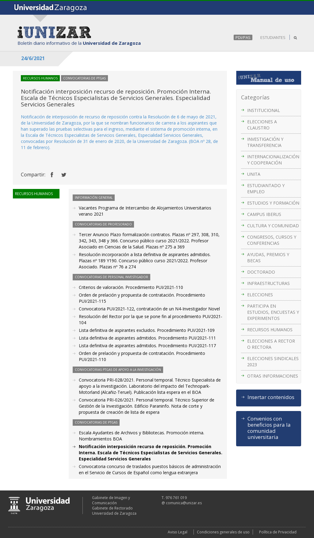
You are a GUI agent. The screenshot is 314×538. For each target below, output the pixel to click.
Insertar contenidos (270, 397)
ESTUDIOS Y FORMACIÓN (273, 203)
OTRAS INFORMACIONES (272, 376)
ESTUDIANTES (272, 37)
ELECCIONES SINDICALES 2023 (273, 361)
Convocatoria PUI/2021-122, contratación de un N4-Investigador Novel (149, 309)
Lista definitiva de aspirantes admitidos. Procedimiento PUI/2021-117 (147, 345)
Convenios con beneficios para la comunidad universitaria (269, 428)
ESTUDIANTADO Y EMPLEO (266, 188)
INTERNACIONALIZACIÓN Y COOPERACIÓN (273, 160)
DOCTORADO (261, 272)
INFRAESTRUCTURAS (268, 283)
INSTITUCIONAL (263, 110)
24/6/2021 (33, 58)
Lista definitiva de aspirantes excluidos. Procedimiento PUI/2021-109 (147, 330)
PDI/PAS (243, 37)
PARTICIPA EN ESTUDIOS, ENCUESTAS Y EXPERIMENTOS (273, 312)
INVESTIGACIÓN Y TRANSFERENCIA (265, 142)
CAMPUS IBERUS (264, 214)
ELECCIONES (260, 295)
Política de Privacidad (278, 532)
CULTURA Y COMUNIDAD (273, 226)
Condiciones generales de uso (223, 532)
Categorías (255, 97)
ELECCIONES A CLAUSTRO (262, 125)
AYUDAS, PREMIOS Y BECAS (268, 257)
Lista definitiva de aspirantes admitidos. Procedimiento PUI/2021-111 (147, 338)
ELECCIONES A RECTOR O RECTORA (271, 344)
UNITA (253, 174)
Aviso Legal (177, 532)
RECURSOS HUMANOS (270, 329)
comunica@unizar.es (184, 502)
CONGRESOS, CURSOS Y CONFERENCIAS (271, 240)
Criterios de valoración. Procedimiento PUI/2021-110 (131, 287)
